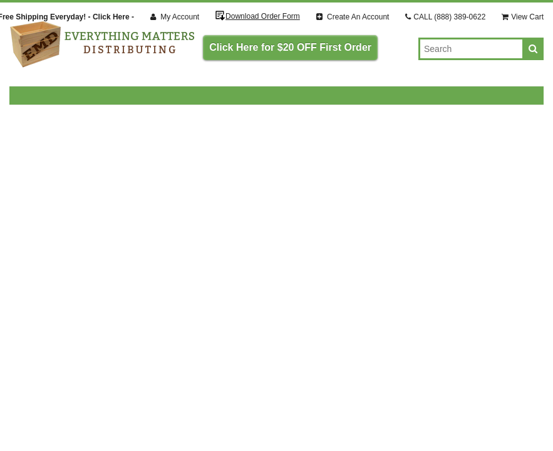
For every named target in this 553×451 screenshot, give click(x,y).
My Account (174, 17)
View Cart (523, 17)
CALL (445, 17)
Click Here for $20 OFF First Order (290, 47)
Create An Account (353, 17)
